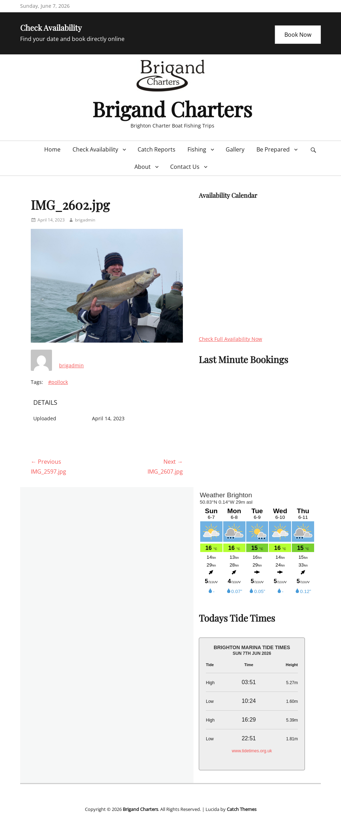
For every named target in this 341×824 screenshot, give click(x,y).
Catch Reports (156, 149)
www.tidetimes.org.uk (252, 750)
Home (52, 149)
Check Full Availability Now (230, 339)
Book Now (297, 34)
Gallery (235, 149)
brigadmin (85, 220)
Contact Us (185, 167)
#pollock (58, 382)
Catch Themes (241, 809)
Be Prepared (273, 149)
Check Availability (95, 149)
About (142, 167)
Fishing (196, 149)
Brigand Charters (172, 109)
